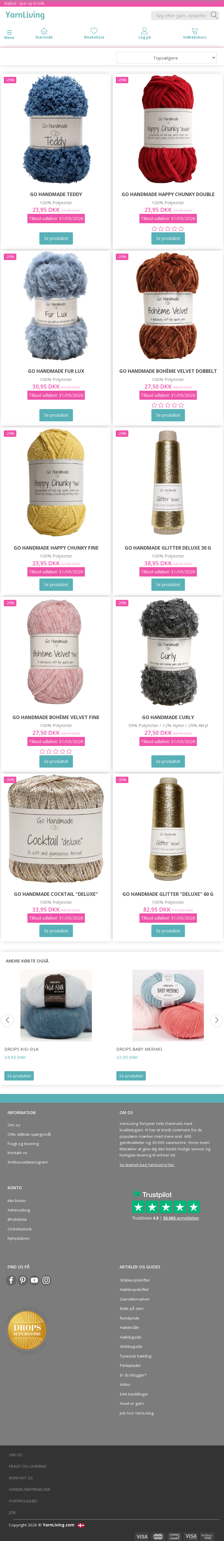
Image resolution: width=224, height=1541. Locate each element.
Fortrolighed (23, 1501)
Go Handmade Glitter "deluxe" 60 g (168, 894)
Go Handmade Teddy (56, 194)
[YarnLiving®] (25, 14)
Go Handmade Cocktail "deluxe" (56, 894)
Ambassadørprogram (28, 1162)
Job (12, 1512)
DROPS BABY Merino (139, 1049)
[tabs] (194, 34)
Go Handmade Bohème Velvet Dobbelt (168, 371)
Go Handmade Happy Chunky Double (168, 194)
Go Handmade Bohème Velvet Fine (56, 717)
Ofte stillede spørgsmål (29, 1134)
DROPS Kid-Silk (21, 1049)
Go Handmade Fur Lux (56, 371)
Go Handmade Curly (168, 717)
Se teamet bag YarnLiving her (147, 1164)
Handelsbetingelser (29, 1489)
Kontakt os (17, 1152)
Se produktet (19, 1075)
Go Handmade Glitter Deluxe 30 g (168, 547)
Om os (14, 1125)
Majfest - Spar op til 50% (24, 3)
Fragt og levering (23, 1143)
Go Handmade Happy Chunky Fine (56, 547)
